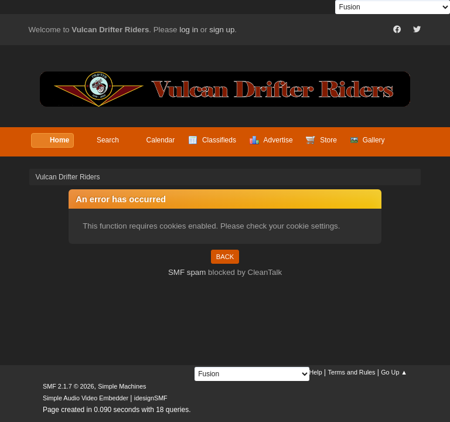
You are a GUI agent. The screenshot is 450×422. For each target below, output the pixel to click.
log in (188, 29)
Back (225, 256)
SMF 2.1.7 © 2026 (68, 386)
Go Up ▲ (394, 372)
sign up (221, 29)
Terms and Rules (352, 372)
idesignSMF (151, 397)
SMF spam (187, 272)
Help (315, 372)
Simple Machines (122, 386)
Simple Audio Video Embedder (85, 397)
